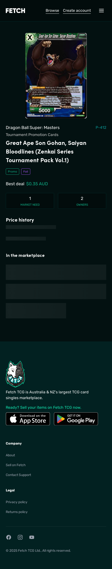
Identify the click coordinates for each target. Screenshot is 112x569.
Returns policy (17, 512)
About (10, 455)
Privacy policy (16, 502)
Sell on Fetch (16, 465)
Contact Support (18, 475)
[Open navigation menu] (101, 10)
